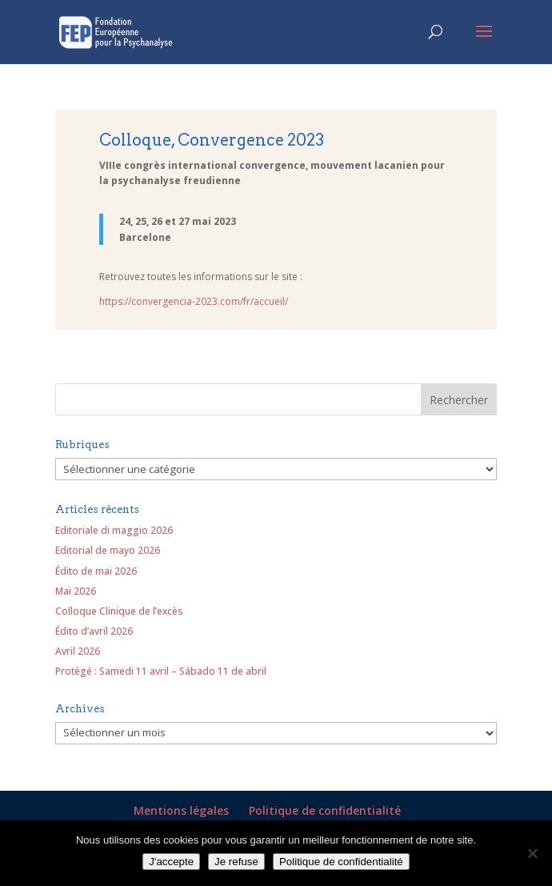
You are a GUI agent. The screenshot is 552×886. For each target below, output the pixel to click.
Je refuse (236, 862)
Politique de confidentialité (325, 810)
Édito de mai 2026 (96, 571)
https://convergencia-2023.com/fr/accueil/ (193, 301)
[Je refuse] (532, 853)
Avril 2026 (77, 651)
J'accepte (171, 862)
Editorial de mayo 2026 (107, 550)
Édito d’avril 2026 (94, 631)
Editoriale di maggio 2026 (114, 530)
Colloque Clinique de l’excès (119, 611)
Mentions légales (181, 810)
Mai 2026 (75, 591)
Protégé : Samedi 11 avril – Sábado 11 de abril (160, 671)
